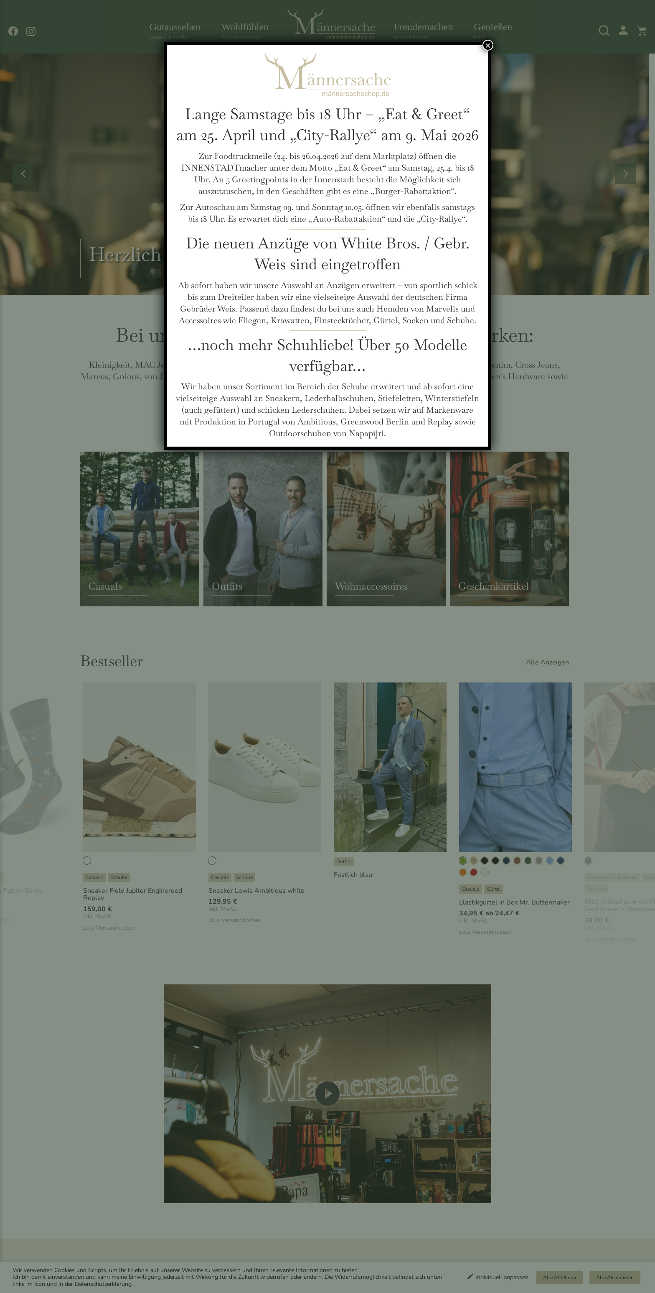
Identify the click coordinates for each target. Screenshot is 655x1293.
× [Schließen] (488, 45)
